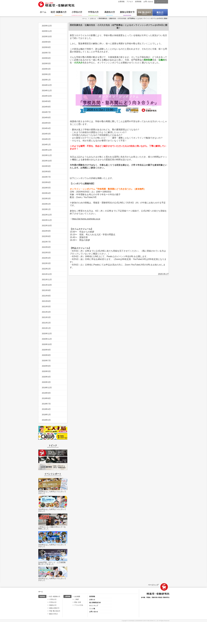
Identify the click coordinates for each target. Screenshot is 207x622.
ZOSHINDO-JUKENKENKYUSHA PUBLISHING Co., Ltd (143, 620)
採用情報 (138, 2)
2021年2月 (46, 323)
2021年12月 (47, 274)
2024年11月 (47, 90)
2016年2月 (46, 420)
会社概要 (77, 596)
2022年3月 (46, 263)
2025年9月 (46, 42)
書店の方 (160, 12)
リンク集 (92, 608)
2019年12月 (47, 387)
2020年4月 (46, 377)
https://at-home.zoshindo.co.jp (86, 219)
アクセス (130, 2)
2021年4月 (46, 312)
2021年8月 (46, 296)
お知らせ (93, 18)
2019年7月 (46, 404)
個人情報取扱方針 (95, 602)
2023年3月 (46, 198)
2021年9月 (46, 290)
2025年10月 (47, 36)
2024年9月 (46, 101)
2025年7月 (46, 53)
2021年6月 (46, 301)
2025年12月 (47, 26)
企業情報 (121, 2)
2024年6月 (46, 117)
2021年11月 (47, 279)
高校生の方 (109, 12)
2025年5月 (46, 63)
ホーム (43, 12)
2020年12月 (47, 333)
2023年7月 (46, 177)
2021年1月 (46, 328)
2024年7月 (46, 112)
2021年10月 (47, 285)
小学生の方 (77, 12)
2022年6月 (46, 247)
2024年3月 (46, 134)
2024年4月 (46, 128)
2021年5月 (46, 306)
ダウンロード (161, 2)
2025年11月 (47, 31)
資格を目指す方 (127, 12)
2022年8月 (46, 236)
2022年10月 (47, 225)
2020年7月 (46, 360)
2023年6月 (46, 182)
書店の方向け (53, 614)
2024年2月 (46, 139)
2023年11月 (47, 155)
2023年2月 (46, 204)
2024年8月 (46, 107)
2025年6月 (46, 58)
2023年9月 (46, 166)
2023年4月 (46, 193)
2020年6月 (46, 366)
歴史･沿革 (77, 602)
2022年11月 (47, 220)
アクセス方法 (78, 605)
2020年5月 (46, 371)
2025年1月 (46, 80)
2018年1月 (46, 414)
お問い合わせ (148, 2)
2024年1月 (46, 144)
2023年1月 (46, 209)
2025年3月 (46, 69)
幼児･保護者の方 (59, 12)
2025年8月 (46, 47)
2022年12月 (47, 215)
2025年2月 (46, 74)
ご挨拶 (76, 599)
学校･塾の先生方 (144, 12)
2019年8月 (46, 398)
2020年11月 (47, 339)
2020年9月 (46, 350)
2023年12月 (47, 150)
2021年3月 (46, 317)
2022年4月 (46, 258)
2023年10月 (47, 161)
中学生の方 (93, 12)
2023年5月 (46, 188)
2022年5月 (46, 252)
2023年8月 (46, 171)
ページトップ (153, 585)
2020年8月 (46, 355)
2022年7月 (46, 242)
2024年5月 (46, 123)
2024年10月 (47, 96)
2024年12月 (47, 85)
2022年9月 (46, 231)
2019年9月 (46, 393)
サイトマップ (93, 605)
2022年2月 (46, 269)
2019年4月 (46, 409)
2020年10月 (47, 344)
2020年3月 (46, 382)
